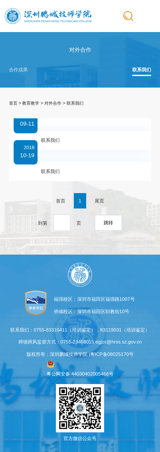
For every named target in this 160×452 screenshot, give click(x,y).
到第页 (59, 222)
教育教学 (30, 103)
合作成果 (18, 69)
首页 (13, 103)
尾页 (99, 200)
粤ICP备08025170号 (112, 354)
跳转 (108, 222)
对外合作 (52, 103)
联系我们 (141, 69)
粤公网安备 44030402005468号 (80, 368)
